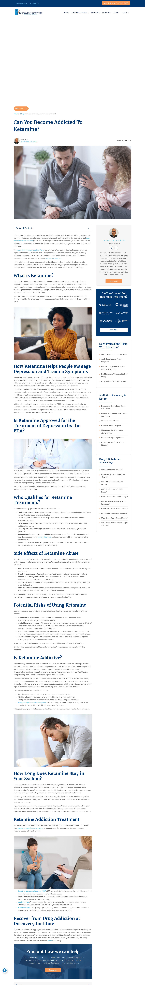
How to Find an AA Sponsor (112, 425)
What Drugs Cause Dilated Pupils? (114, 518)
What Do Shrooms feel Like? (112, 470)
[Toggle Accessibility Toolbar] (4, 970)
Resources (105, 12)
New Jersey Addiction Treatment (114, 354)
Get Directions (34, 3)
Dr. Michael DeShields (29, 142)
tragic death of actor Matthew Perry (30, 250)
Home (16, 114)
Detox (64, 12)
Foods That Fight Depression (112, 438)
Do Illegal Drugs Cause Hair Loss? (114, 513)
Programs (93, 12)
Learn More (113, 330)
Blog (22, 114)
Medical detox (23, 902)
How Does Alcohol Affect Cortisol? (114, 509)
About (115, 12)
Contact (124, 12)
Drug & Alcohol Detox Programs (113, 381)
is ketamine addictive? (54, 258)
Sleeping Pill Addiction (110, 421)
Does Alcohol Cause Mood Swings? (114, 497)
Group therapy (24, 907)
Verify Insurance (21, 3)
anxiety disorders (44, 537)
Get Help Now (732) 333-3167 (116, 3)
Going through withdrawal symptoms (32, 702)
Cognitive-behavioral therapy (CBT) (32, 891)
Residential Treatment (78, 12)
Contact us (52, 940)
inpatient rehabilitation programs (30, 828)
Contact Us (53, 970)
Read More (114, 281)
